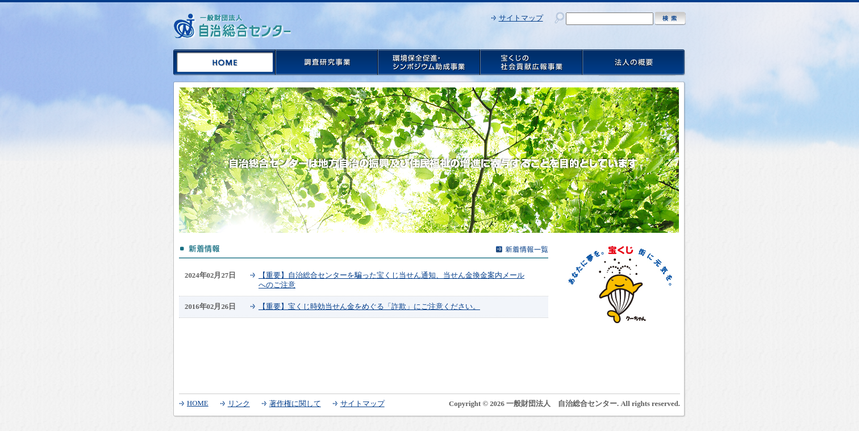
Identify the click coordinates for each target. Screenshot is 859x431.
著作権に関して (295, 404)
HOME (198, 403)
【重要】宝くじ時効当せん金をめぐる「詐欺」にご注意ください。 (369, 307)
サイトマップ (521, 18)
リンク (239, 404)
